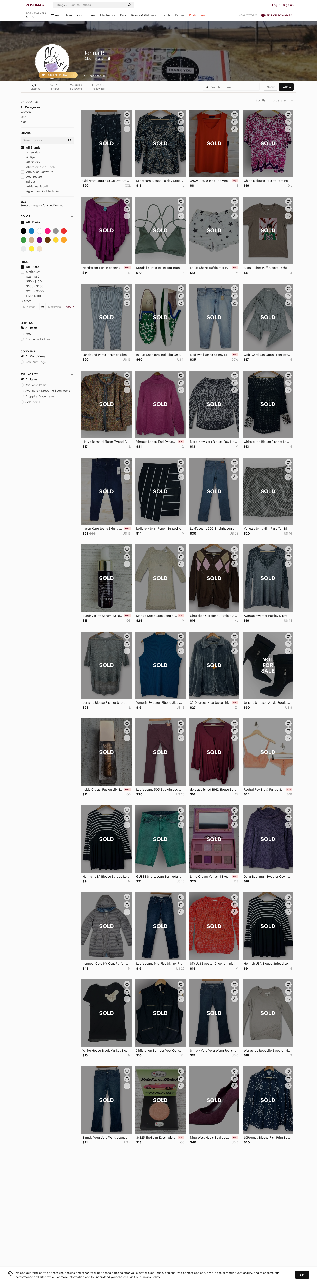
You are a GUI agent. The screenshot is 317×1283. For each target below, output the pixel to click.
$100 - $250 (32, 286)
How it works (248, 15)
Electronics (107, 15)
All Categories (30, 107)
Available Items (33, 385)
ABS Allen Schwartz (37, 172)
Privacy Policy (150, 1277)
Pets (123, 15)
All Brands (30, 147)
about (270, 87)
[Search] (97, 5)
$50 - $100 (31, 281)
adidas (28, 181)
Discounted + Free (35, 339)
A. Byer (28, 157)
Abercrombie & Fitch (38, 167)
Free (26, 333)
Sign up (288, 5)
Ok (302, 1275)
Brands (165, 15)
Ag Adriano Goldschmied (40, 191)
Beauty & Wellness (143, 15)
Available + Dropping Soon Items (45, 390)
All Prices (30, 267)
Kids (80, 15)
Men (69, 15)
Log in (276, 5)
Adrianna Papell (34, 186)
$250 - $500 (32, 291)
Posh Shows (197, 15)
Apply (70, 306)
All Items (29, 328)
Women (56, 15)
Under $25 (31, 272)
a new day (30, 152)
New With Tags (33, 362)
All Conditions (33, 356)
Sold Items (30, 402)
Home (92, 15)
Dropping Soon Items (37, 396)
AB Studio (30, 162)
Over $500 (31, 296)
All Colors (30, 222)
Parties (179, 15)
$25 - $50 (30, 276)
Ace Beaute (31, 177)
